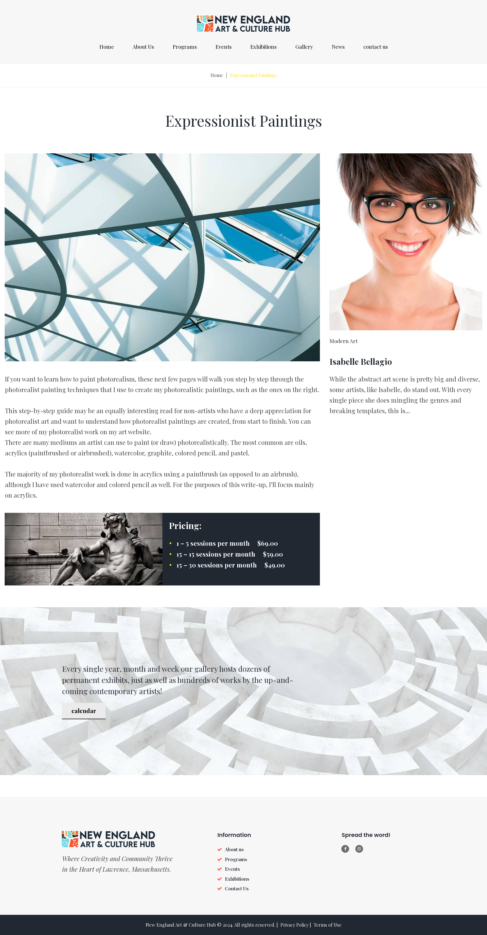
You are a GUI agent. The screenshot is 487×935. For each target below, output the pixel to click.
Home (106, 46)
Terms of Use (328, 925)
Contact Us (237, 888)
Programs (185, 46)
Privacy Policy (294, 925)
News (338, 46)
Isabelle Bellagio (365, 363)
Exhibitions (263, 46)
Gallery (304, 46)
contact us (375, 46)
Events (224, 46)
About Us (143, 46)
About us (234, 849)
